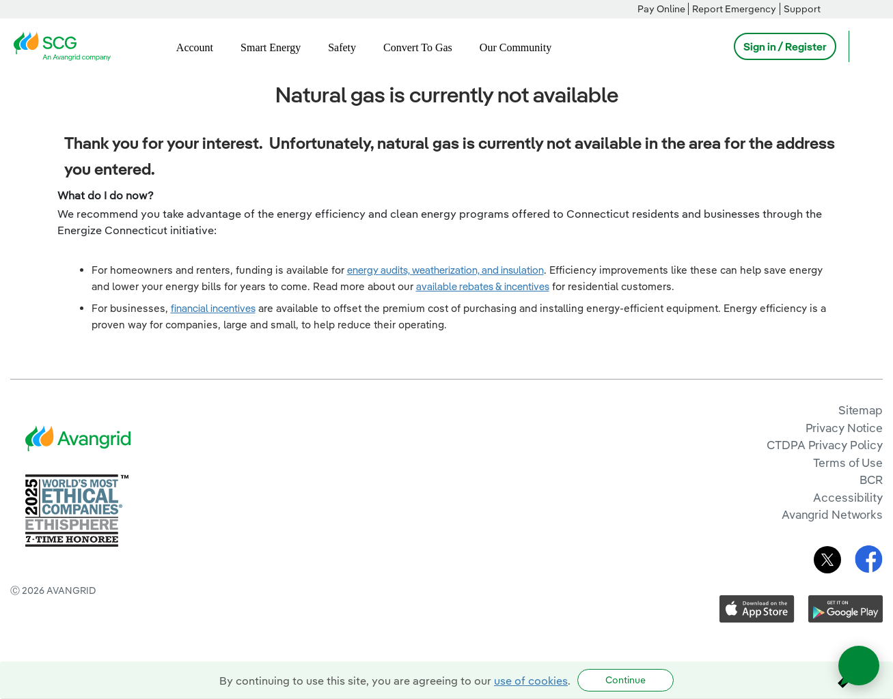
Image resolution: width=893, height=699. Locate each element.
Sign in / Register (785, 46)
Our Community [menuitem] (515, 47)
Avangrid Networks (832, 514)
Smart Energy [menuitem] (271, 47)
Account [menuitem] (194, 47)
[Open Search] (866, 46)
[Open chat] (858, 665)
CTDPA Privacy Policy (825, 445)
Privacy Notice (844, 427)
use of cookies (531, 680)
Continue (625, 680)
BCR (871, 479)
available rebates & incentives (482, 286)
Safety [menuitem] (342, 47)
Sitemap (860, 410)
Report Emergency (734, 9)
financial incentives (213, 308)
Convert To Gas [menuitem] (417, 47)
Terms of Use (848, 462)
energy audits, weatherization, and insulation (445, 269)
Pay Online (661, 9)
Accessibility (848, 497)
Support (802, 9)
